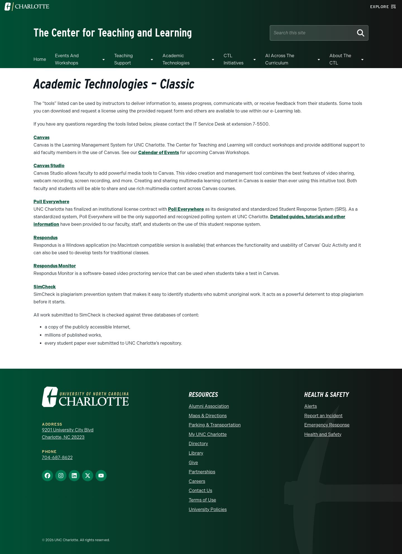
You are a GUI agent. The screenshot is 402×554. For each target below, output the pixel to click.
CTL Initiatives (233, 59)
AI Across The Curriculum (279, 59)
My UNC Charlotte (208, 434)
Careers (197, 481)
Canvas (41, 137)
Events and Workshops (67, 59)
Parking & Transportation (215, 425)
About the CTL (340, 59)
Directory (198, 443)
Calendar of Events (158, 152)
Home (40, 59)
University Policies (208, 509)
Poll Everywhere (51, 201)
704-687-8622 (57, 457)
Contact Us (200, 490)
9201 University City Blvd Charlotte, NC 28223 (68, 433)
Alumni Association (209, 406)
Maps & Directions (208, 415)
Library (196, 453)
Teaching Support (123, 59)
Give (193, 462)
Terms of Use (202, 500)
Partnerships (202, 471)
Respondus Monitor (55, 265)
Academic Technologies (176, 59)
